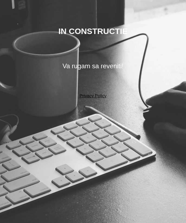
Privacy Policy (93, 96)
